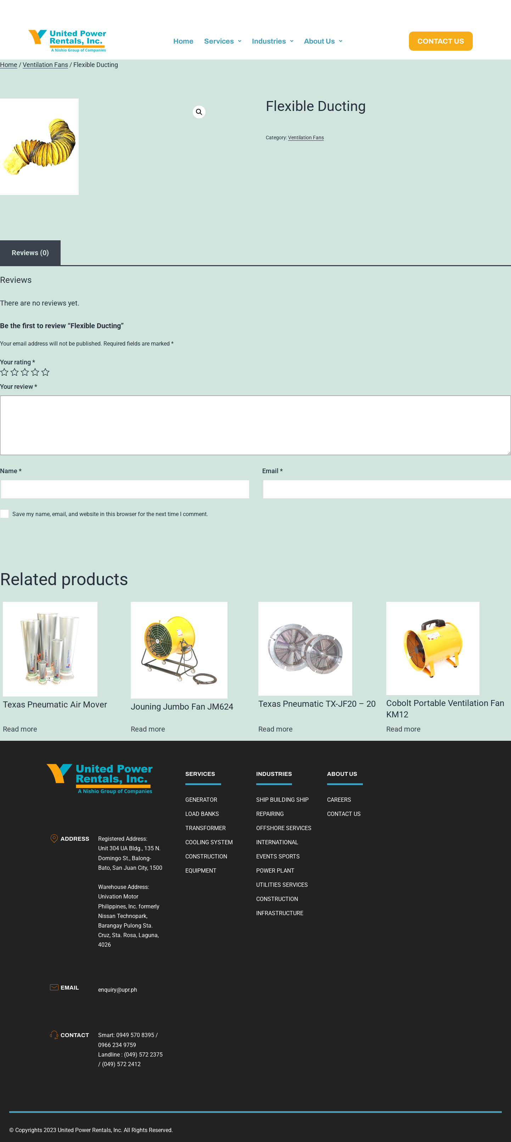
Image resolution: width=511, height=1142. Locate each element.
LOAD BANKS (202, 814)
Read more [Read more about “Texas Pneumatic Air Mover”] (20, 729)
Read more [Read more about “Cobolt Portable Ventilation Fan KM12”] (403, 729)
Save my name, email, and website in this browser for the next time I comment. (110, 514)
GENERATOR (201, 799)
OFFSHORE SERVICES (283, 828)
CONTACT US (344, 814)
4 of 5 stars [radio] (35, 372)
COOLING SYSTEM (209, 842)
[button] (199, 112)
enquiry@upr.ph (117, 989)
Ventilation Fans (45, 64)
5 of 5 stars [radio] (45, 372)
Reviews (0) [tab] (30, 252)
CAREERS (339, 799)
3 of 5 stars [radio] (25, 372)
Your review (18, 386)
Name (11, 471)
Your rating (17, 362)
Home (8, 64)
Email (272, 471)
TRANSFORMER (205, 828)
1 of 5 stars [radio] (4, 372)
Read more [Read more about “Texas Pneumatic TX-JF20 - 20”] (275, 729)
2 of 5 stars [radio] (14, 372)
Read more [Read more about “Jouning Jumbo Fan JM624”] (148, 729)
